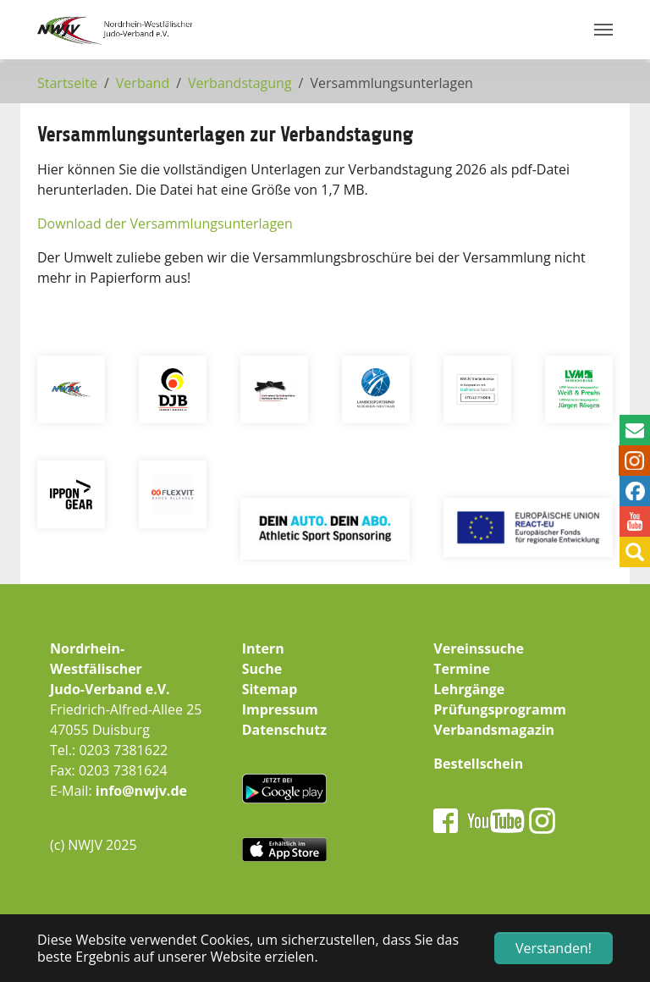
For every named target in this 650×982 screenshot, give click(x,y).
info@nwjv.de (141, 790)
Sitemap (270, 689)
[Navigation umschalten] (603, 29)
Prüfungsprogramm (499, 709)
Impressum (280, 709)
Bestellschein (478, 763)
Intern (263, 648)
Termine (461, 668)
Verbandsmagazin (493, 729)
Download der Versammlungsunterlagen (165, 223)
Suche (262, 668)
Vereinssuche (478, 648)
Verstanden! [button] (553, 948)
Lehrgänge (468, 689)
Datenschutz (284, 729)
